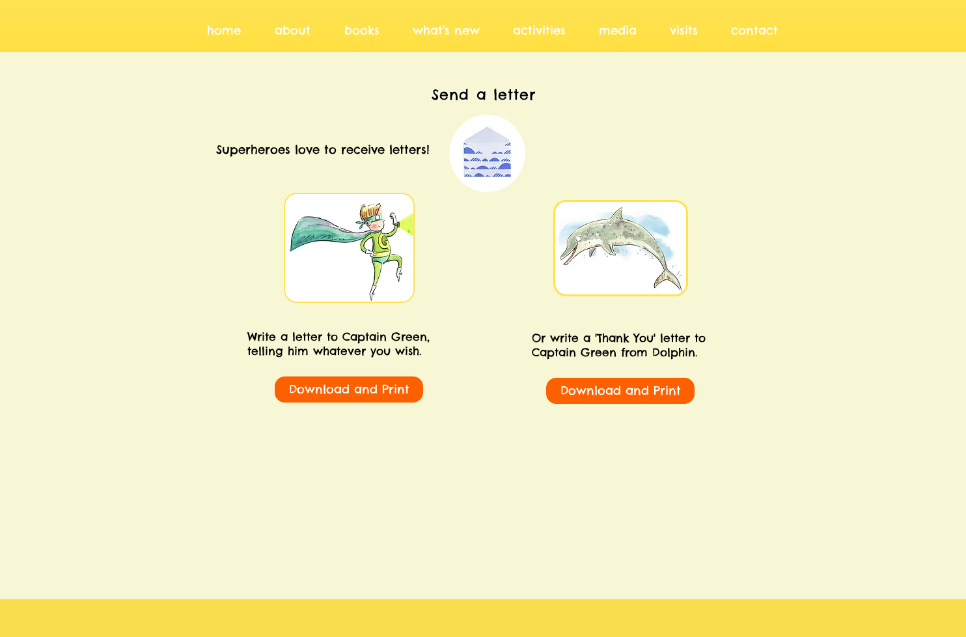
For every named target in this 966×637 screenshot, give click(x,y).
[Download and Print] (349, 389)
